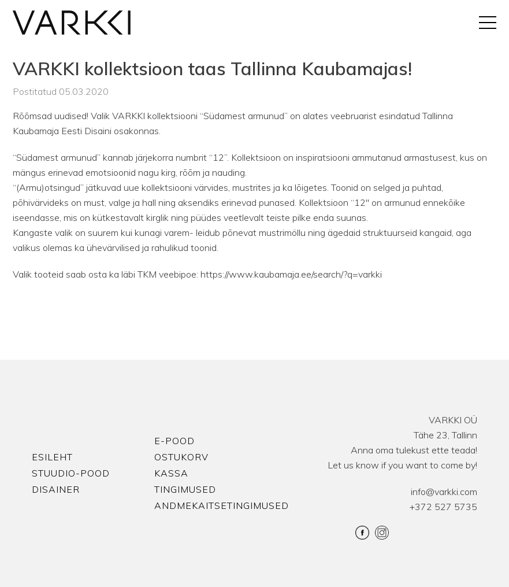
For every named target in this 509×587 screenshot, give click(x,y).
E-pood (174, 440)
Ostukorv (181, 457)
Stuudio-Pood (71, 473)
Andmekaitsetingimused (221, 505)
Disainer (56, 489)
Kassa (171, 473)
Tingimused (185, 489)
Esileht (52, 457)
